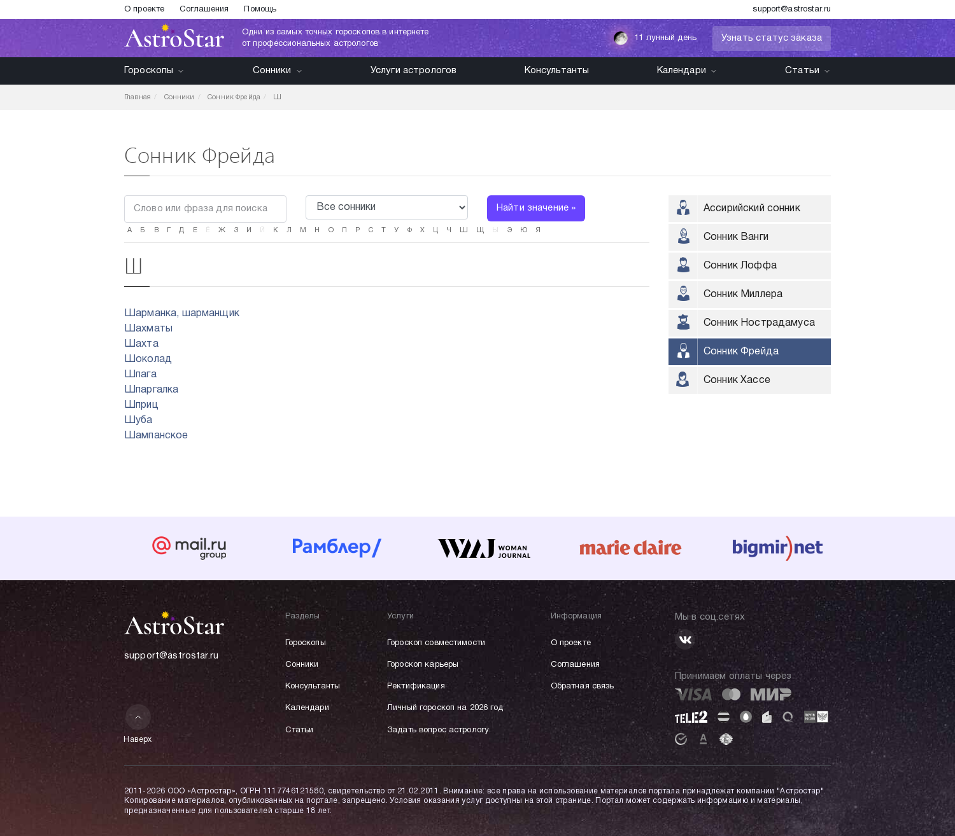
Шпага (140, 374)
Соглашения (204, 9)
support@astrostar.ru (792, 9)
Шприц (141, 405)
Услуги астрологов (414, 70)
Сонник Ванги (736, 237)
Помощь (260, 9)
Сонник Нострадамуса (759, 323)
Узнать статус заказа (771, 38)
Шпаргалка (151, 390)
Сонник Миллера (743, 294)
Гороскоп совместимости (436, 643)
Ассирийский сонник (752, 208)
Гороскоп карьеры (422, 665)
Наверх (138, 723)
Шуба (138, 420)
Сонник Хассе (737, 380)
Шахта (141, 344)
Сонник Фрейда (741, 351)
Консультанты (557, 70)
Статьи (808, 70)
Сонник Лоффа (740, 265)
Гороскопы (154, 70)
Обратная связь (582, 686)
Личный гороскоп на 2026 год (445, 708)
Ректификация (416, 686)
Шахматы (148, 328)
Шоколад (148, 359)
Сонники (278, 70)
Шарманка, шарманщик (181, 313)
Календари (687, 70)
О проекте (144, 9)
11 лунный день (655, 38)
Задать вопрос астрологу (438, 730)
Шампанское (156, 435)
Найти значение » (536, 208)
